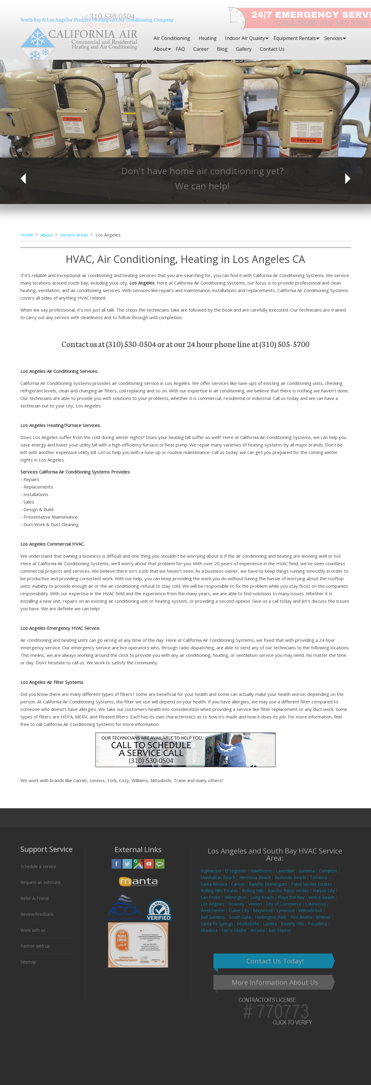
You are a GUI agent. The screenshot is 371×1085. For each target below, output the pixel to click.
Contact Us (272, 49)
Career (201, 49)
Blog (222, 49)
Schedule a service (38, 871)
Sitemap (28, 967)
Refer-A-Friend (34, 903)
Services (333, 38)
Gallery (244, 49)
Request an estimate (40, 887)
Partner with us (35, 951)
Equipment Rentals (294, 38)
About (160, 49)
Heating (208, 38)
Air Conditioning (172, 38)
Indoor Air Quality (245, 38)
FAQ (180, 49)
